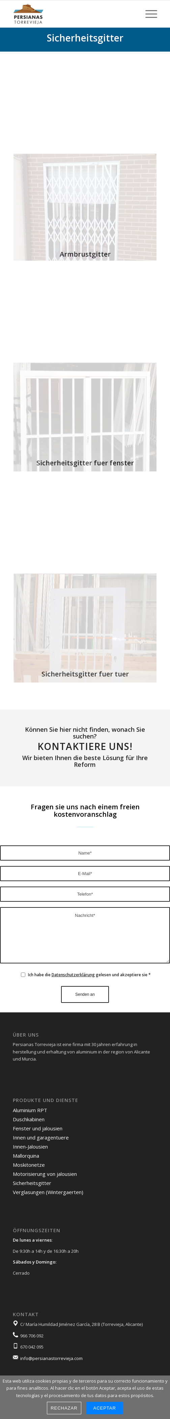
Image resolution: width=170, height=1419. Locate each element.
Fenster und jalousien (37, 1128)
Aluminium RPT (30, 1110)
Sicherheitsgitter (32, 1183)
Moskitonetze (29, 1164)
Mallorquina (26, 1155)
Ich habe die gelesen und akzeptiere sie (89, 975)
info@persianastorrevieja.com (51, 1358)
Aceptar (104, 1408)
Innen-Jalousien (30, 1146)
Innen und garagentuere (41, 1137)
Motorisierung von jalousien (45, 1173)
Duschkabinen (29, 1119)
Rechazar (64, 1408)
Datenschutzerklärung (73, 975)
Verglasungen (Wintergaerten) (48, 1192)
